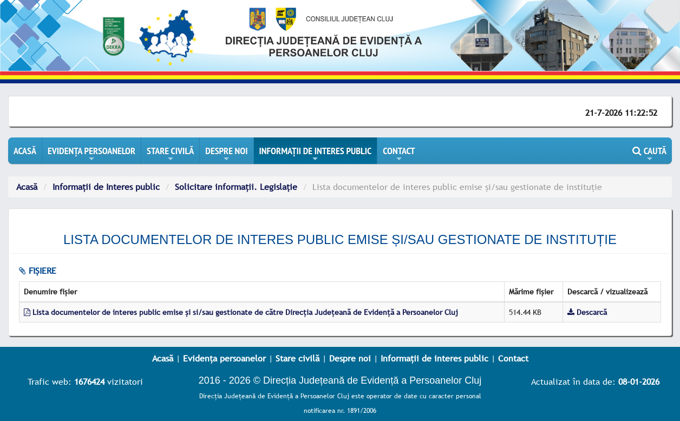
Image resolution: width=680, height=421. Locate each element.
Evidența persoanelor (224, 358)
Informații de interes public (434, 358)
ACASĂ (25, 150)
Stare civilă (297, 358)
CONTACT (399, 154)
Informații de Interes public (106, 187)
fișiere (37, 271)
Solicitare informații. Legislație (236, 187)
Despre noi (350, 358)
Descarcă (587, 312)
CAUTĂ (649, 154)
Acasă (26, 187)
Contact (513, 358)
